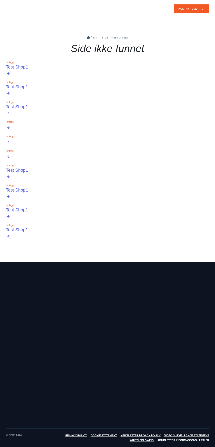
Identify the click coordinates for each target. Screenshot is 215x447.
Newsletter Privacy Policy (140, 435)
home (88, 37)
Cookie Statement (104, 435)
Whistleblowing (142, 440)
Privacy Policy (76, 435)
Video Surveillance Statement (186, 435)
